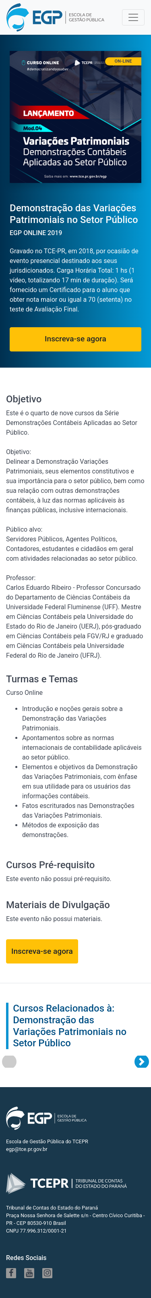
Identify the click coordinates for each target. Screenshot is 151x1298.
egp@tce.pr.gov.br (27, 1149)
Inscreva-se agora (75, 338)
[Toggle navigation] (133, 17)
